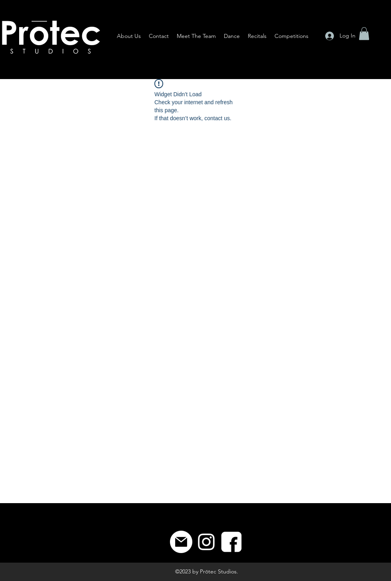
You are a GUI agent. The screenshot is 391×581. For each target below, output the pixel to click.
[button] (364, 33)
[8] (231, 542)
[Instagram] (206, 542)
